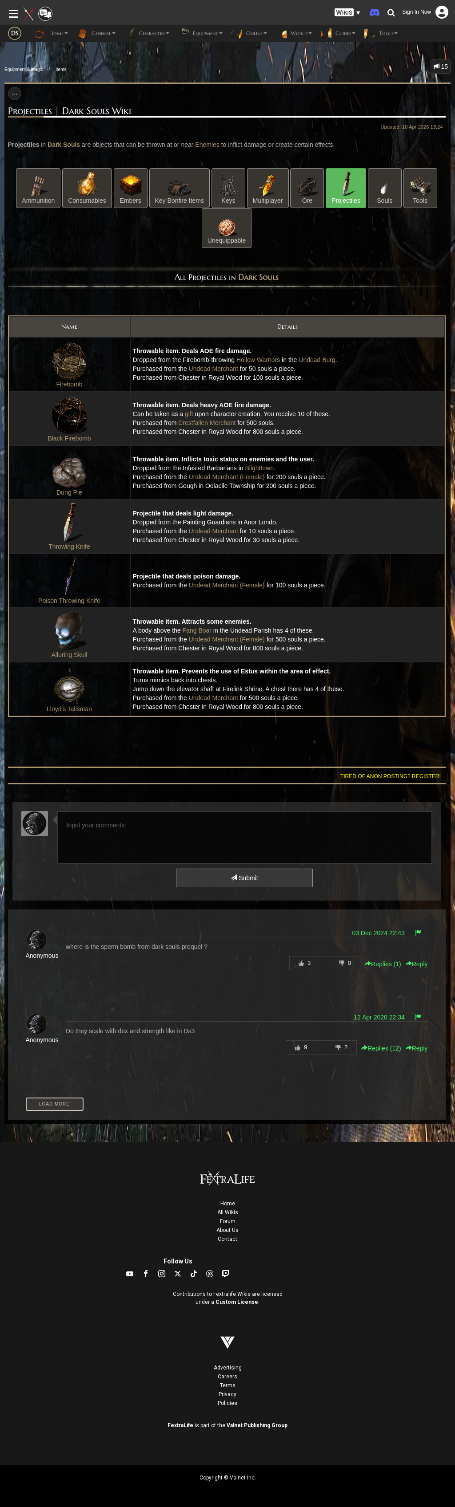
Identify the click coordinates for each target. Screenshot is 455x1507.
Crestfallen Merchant (206, 422)
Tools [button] (381, 33)
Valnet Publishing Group (257, 1425)
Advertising (228, 1368)
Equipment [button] (200, 33)
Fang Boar (197, 630)
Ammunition (38, 187)
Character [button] (146, 33)
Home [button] (51, 33)
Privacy (227, 1394)
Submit (244, 877)
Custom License (237, 1302)
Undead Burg (317, 359)
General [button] (96, 33)
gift (189, 413)
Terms (227, 1385)
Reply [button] (417, 964)
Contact (227, 1239)
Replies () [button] (383, 964)
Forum (227, 1221)
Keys (228, 187)
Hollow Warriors (258, 359)
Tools (420, 187)
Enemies (207, 144)
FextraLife (180, 1425)
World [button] (294, 33)
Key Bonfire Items (179, 187)
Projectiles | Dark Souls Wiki (69, 111)
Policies (227, 1403)
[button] (347, 12)
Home (227, 1203)
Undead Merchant (213, 368)
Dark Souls (64, 144)
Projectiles (345, 187)
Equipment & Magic (23, 69)
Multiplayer (268, 187)
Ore (307, 187)
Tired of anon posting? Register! (390, 776)
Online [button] (249, 33)
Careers (227, 1376)
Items (61, 69)
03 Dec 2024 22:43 (378, 932)
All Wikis (227, 1212)
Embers (131, 187)
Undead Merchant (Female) (227, 476)
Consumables (87, 187)
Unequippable (227, 227)
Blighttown (259, 468)
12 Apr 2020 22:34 (379, 1017)
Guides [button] (338, 33)
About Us (227, 1230)
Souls (385, 187)
